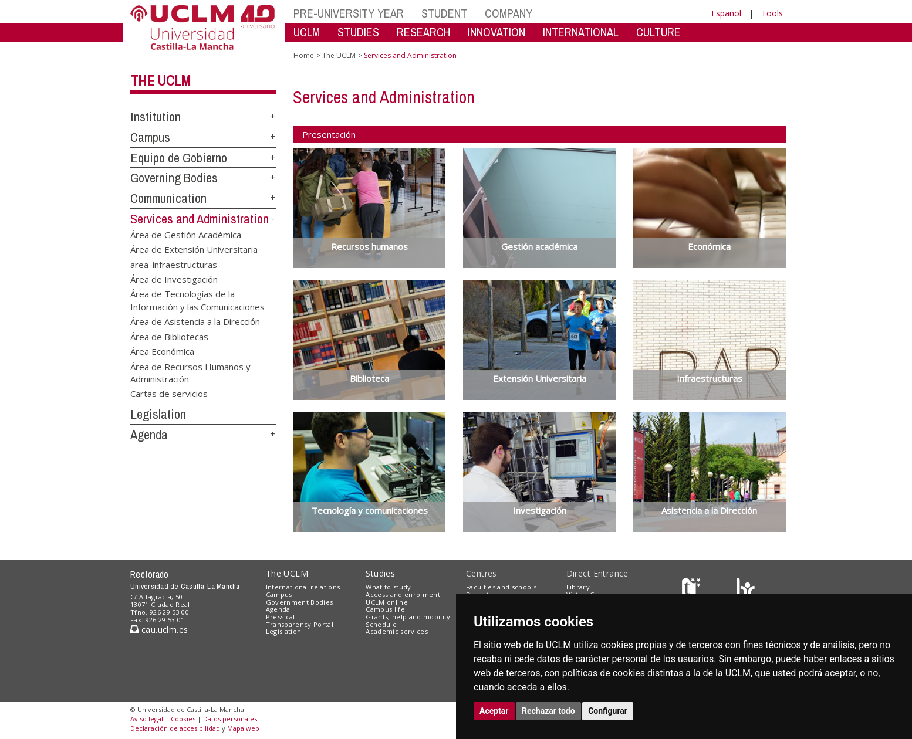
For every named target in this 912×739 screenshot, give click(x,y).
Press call (281, 616)
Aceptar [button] (494, 711)
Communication (168, 198)
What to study (388, 586)
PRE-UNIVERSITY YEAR (348, 13)
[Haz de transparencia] (693, 589)
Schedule (381, 624)
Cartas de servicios (169, 393)
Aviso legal (146, 718)
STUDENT (444, 13)
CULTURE (658, 32)
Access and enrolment (403, 594)
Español (726, 13)
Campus (150, 137)
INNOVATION (496, 32)
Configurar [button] (607, 711)
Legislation (158, 414)
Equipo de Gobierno (178, 158)
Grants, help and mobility (408, 616)
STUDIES (358, 32)
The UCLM (160, 80)
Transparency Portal (299, 624)
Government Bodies (299, 602)
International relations (303, 586)
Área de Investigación (174, 278)
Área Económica (162, 351)
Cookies (183, 718)
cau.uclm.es (159, 629)
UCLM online (387, 602)
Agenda (149, 434)
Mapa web (243, 728)
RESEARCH (423, 32)
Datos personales (230, 718)
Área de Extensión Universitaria (194, 249)
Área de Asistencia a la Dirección (195, 321)
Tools (772, 13)
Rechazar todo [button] (548, 711)
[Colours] (745, 589)
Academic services (397, 631)
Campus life (385, 609)
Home (303, 55)
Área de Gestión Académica (185, 234)
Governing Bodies (174, 178)
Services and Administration (199, 219)
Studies (380, 573)
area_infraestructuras (173, 264)
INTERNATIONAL (581, 32)
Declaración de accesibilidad (175, 728)
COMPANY (508, 13)
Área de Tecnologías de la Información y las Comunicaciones (197, 300)
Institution (155, 117)
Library (578, 586)
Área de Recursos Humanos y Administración (190, 372)
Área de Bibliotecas (169, 336)
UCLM (306, 32)
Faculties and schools (501, 586)
